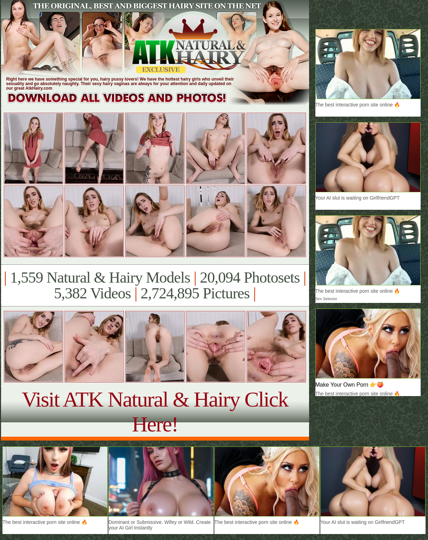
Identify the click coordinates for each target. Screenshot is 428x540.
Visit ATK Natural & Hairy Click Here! (155, 411)
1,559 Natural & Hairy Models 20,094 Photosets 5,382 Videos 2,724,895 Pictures (155, 285)
